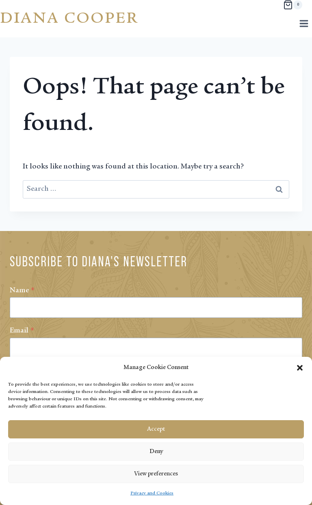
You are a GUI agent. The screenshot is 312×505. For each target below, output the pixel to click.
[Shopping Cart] (292, 5)
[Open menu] (303, 23)
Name (22, 290)
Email (22, 331)
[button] (300, 368)
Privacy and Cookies (151, 493)
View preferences (156, 474)
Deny (156, 452)
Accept (156, 429)
